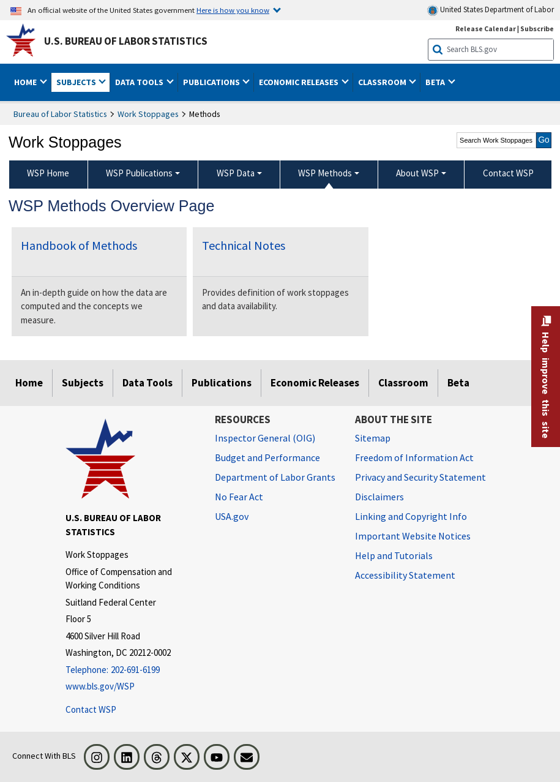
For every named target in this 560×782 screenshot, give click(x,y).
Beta (458, 382)
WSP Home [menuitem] (48, 173)
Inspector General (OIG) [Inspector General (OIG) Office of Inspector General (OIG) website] (265, 438)
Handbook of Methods (79, 245)
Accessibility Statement (405, 575)
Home (29, 382)
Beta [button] (436, 82)
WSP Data (236, 173)
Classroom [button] (383, 82)
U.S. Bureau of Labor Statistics (125, 41)
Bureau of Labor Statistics (60, 113)
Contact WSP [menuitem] (508, 173)
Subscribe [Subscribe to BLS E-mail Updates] (537, 28)
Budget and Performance (267, 457)
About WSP (417, 173)
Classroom (403, 382)
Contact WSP (90, 709)
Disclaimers (379, 497)
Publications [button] (212, 82)
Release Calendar (485, 28)
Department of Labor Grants (275, 477)
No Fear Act (239, 497)
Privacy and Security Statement (420, 477)
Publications (222, 382)
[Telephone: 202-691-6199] (130, 670)
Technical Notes (243, 245)
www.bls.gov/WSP (100, 686)
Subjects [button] (77, 82)
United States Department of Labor (490, 10)
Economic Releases (315, 382)
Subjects (82, 382)
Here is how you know (232, 10)
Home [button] (26, 82)
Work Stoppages (148, 113)
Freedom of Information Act (414, 457)
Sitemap (372, 438)
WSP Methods (325, 173)
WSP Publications (139, 173)
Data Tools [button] (140, 82)
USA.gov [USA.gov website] (231, 516)
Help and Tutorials (394, 555)
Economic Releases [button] (299, 82)
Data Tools (147, 382)
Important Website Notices (413, 536)
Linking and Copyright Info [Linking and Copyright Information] (411, 516)
